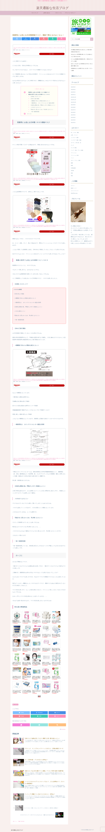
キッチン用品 (74, 147)
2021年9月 (73, 104)
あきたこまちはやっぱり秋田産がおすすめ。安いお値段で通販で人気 (81, 64)
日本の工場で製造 (34, 98)
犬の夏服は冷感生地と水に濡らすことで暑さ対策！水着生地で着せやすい (81, 50)
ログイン (73, 185)
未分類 (72, 170)
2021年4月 (73, 117)
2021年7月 (73, 109)
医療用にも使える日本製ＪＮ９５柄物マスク (38, 92)
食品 (72, 175)
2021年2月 (73, 122)
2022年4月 (73, 89)
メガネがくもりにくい (35, 107)
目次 (37, 89)
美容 (72, 173)
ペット (72, 157)
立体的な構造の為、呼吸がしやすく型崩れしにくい (42, 105)
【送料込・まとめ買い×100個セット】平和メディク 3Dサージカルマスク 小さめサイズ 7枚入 (26, 622)
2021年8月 (73, 107)
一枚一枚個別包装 (34, 111)
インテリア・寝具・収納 (76, 140)
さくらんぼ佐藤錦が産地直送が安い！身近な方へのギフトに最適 (81, 60)
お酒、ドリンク (74, 135)
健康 (72, 162)
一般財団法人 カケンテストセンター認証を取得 (42, 103)
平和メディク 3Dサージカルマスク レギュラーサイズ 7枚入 (36, 691)
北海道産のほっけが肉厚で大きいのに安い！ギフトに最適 (81, 69)
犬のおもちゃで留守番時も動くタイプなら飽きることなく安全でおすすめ (81, 55)
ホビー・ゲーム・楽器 (75, 160)
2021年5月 (73, 114)
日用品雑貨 (15, 704)
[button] (91, 39)
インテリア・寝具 (74, 137)
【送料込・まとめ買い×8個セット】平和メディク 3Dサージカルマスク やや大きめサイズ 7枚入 (16, 664)
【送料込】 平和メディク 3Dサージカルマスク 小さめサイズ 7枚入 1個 (56, 691)
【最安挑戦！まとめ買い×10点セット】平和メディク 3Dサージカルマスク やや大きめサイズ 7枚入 (56, 678)
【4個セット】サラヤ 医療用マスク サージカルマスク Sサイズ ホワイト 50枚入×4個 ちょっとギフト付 (56, 664)
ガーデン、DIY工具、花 (76, 142)
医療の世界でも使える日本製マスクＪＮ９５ (38, 94)
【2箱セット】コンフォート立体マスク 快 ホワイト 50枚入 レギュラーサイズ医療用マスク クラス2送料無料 (26, 650)
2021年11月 (73, 99)
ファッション (74, 152)
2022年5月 (73, 87)
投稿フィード (74, 188)
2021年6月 (73, 112)
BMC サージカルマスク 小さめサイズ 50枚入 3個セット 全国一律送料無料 (46, 691)
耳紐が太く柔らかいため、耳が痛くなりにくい (41, 109)
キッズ (72, 145)
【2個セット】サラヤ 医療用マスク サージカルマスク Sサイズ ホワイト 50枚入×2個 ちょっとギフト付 (26, 636)
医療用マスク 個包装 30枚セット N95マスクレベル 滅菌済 (26, 677)
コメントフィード (74, 190)
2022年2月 (73, 92)
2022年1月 (73, 94)
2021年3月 (73, 120)
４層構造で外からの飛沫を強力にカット (40, 100)
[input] (82, 39)
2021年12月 (73, 97)
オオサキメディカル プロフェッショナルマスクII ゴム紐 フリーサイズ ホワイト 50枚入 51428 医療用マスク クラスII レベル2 (16, 650)
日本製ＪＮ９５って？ (35, 96)
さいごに (29, 114)
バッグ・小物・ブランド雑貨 (77, 150)
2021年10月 (73, 102)
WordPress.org (74, 193)
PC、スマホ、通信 (75, 132)
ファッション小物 (74, 155)
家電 (72, 165)
